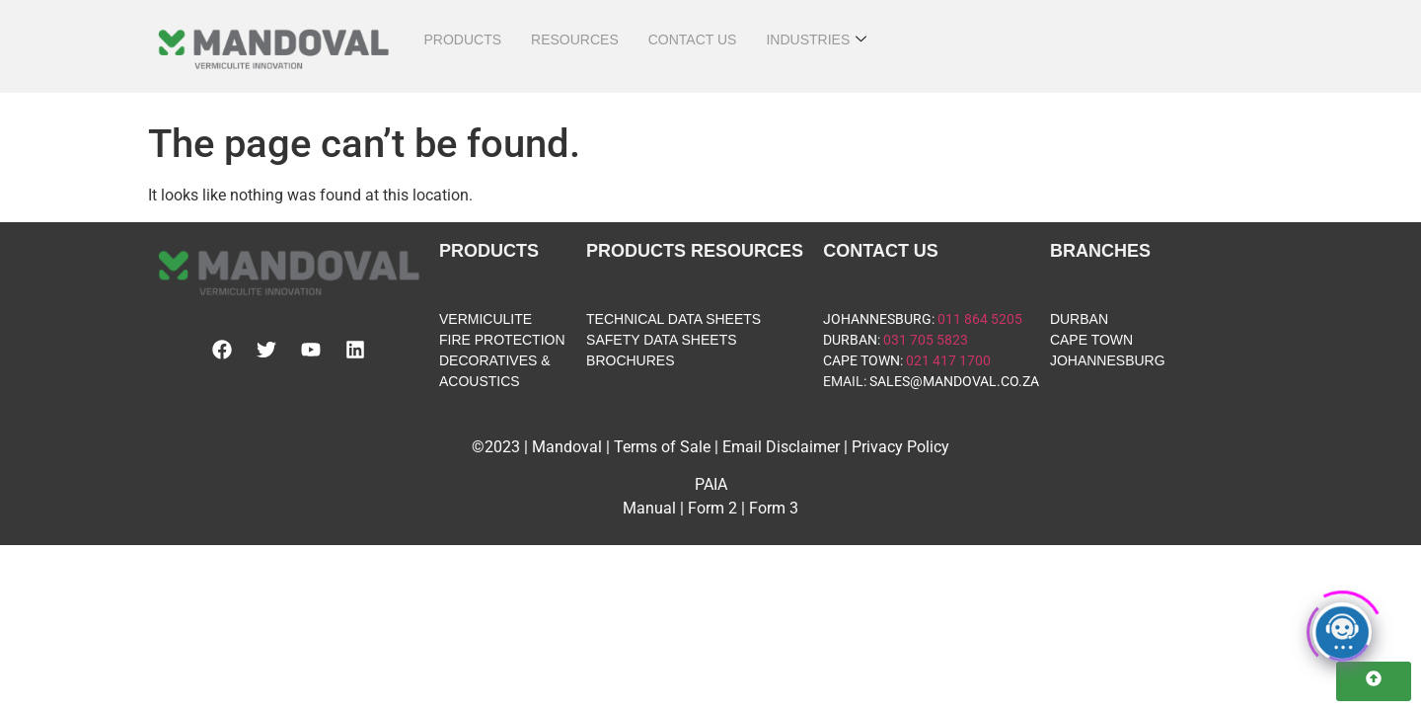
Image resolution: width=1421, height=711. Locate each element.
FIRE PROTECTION (502, 340)
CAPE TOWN (861, 360)
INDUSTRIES (816, 40)
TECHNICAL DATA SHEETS (673, 319)
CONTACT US (692, 39)
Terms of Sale (662, 446)
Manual (649, 508)
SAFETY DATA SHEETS (661, 340)
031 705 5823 (925, 340)
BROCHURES (630, 360)
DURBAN (850, 340)
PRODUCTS (462, 39)
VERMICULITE (485, 319)
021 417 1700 (948, 360)
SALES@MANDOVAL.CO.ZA (954, 381)
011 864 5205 (979, 319)
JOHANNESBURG (877, 319)
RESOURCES (575, 39)
